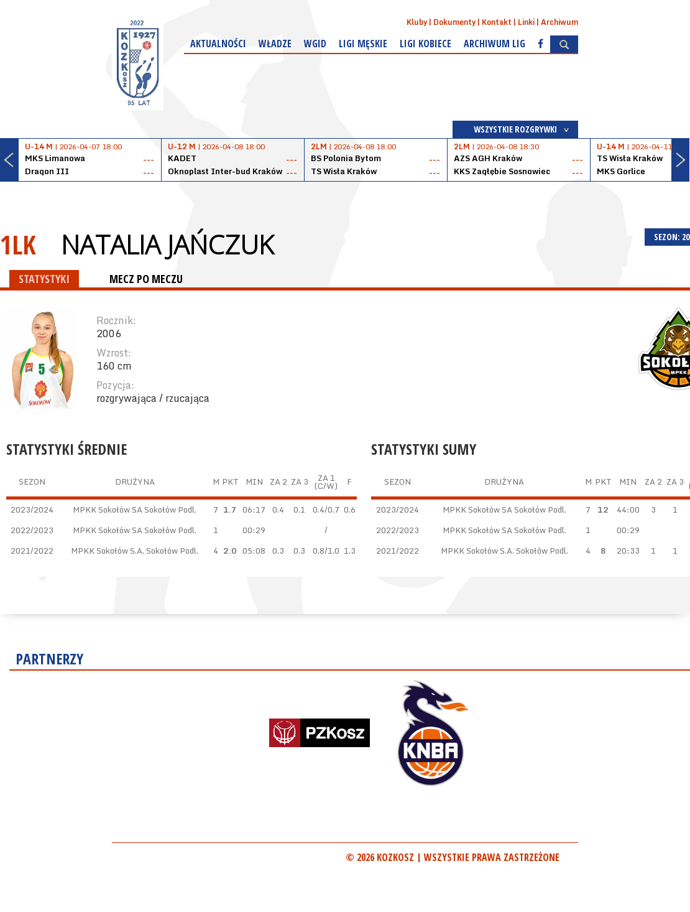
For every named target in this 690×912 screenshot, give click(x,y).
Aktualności (218, 43)
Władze (275, 43)
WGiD (315, 43)
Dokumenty (454, 22)
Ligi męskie (363, 43)
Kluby (417, 22)
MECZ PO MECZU (146, 278)
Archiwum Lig (494, 43)
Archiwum (559, 22)
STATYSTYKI (44, 278)
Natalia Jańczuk (167, 244)
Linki (526, 22)
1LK (18, 244)
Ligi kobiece (425, 43)
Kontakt (497, 22)
